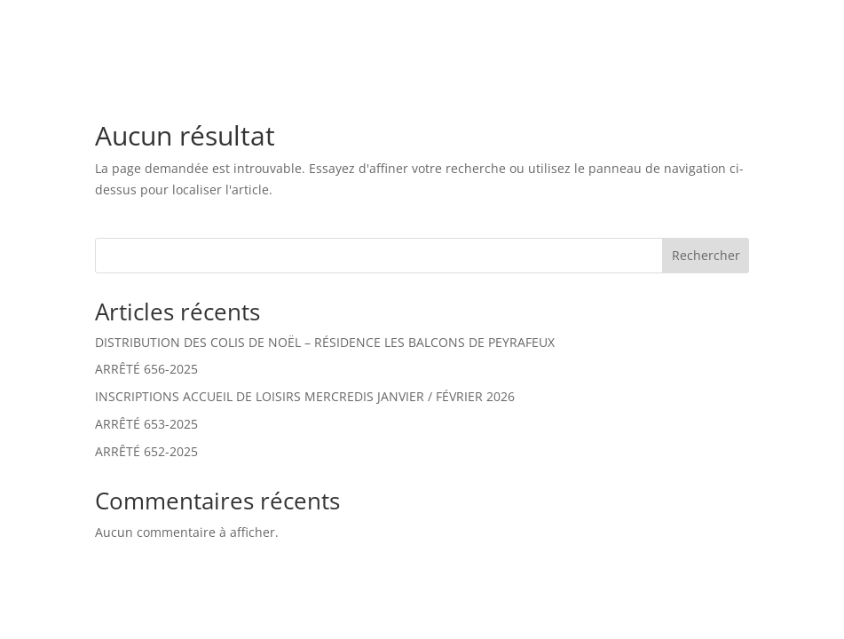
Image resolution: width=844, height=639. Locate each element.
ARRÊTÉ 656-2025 (146, 368)
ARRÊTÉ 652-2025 (146, 451)
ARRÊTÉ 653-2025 (146, 423)
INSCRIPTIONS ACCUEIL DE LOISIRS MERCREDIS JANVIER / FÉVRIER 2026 (305, 396)
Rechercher (706, 255)
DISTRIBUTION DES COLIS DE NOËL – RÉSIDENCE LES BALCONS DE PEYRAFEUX (325, 342)
